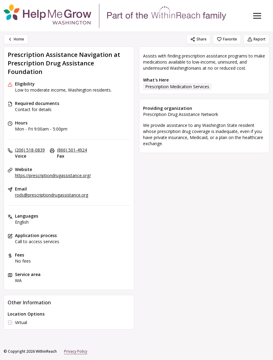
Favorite (227, 39)
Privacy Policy (75, 351)
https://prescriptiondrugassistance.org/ (53, 175)
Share (198, 39)
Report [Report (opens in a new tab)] (256, 39)
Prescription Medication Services (177, 86)
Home (16, 39)
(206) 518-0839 (30, 150)
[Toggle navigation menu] (257, 16)
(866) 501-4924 (72, 150)
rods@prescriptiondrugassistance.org (51, 195)
